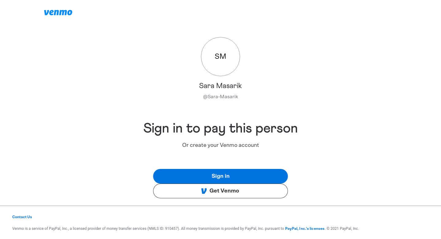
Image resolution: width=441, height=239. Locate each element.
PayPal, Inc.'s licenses (305, 228)
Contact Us (22, 217)
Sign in (221, 176)
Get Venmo (220, 191)
